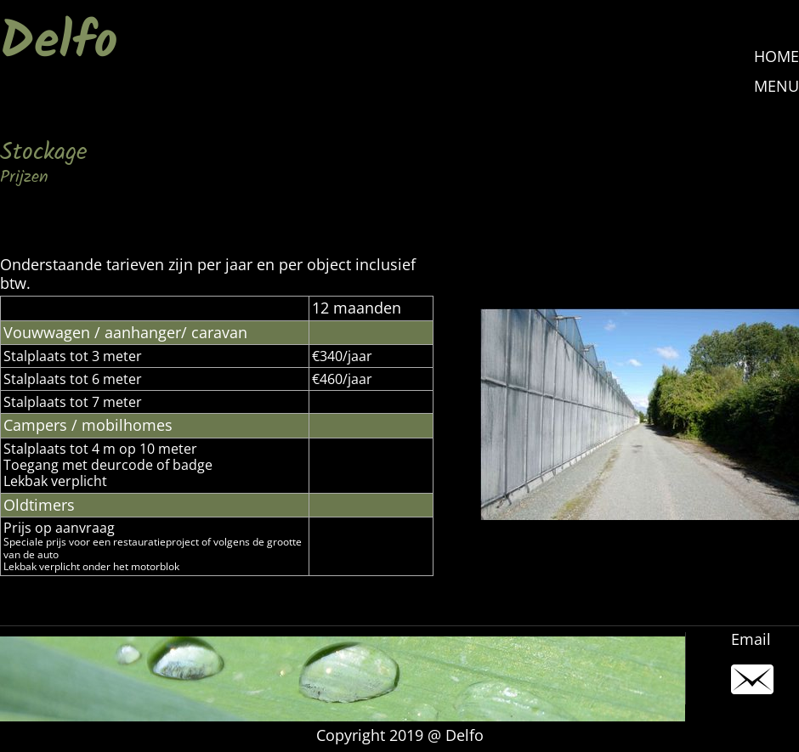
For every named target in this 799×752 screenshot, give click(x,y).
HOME (776, 56)
